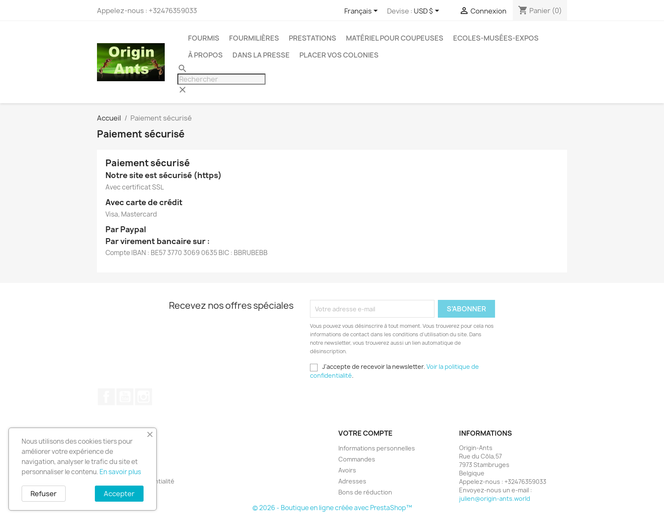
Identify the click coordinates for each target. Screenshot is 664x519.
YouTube (124, 396)
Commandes (356, 459)
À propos (205, 55)
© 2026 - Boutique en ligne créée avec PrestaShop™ (332, 507)
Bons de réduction (365, 492)
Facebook (106, 396)
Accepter (119, 493)
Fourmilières (254, 38)
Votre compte (365, 433)
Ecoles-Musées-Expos (496, 38)
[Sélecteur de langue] (362, 11)
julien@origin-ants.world (494, 498)
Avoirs (347, 470)
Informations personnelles (376, 448)
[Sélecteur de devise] (428, 11)
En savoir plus (120, 471)
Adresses (352, 481)
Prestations (312, 38)
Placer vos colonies (339, 55)
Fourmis (203, 38)
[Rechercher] (221, 79)
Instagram (143, 396)
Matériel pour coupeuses (394, 38)
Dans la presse (261, 55)
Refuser (43, 493)
